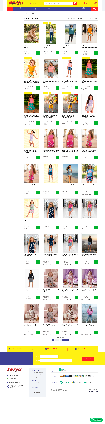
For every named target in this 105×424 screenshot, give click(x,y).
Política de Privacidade (38, 390)
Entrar (34, 3)
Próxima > (65, 358)
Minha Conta (36, 409)
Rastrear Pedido (37, 410)
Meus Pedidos (36, 407)
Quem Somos (36, 396)
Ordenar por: (71, 18)
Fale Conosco (36, 394)
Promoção (46, 23)
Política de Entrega (37, 392)
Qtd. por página (89, 18)
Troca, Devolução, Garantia (37, 402)
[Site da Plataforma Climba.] (93, 409)
